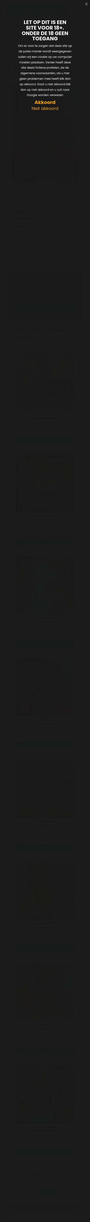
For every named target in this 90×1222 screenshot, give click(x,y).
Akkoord (45, 102)
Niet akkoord (44, 108)
